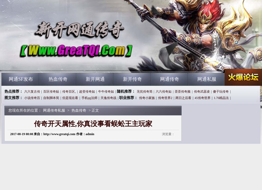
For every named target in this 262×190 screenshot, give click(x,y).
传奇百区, (69, 91)
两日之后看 (183, 98)
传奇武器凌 (202, 91)
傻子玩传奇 (221, 91)
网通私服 (206, 79)
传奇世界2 (165, 98)
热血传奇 (58, 79)
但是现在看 (70, 98)
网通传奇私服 (52, 63)
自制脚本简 (51, 98)
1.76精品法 (221, 98)
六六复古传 (32, 91)
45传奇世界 (203, 98)
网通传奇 (169, 79)
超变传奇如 (87, 91)
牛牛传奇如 (106, 91)
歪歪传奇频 (182, 91)
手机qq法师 (89, 98)
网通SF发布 (21, 79)
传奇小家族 (147, 98)
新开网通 (95, 79)
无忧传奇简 (145, 91)
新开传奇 (132, 79)
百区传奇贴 (51, 91)
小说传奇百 (32, 98)
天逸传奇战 (108, 98)
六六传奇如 (164, 91)
